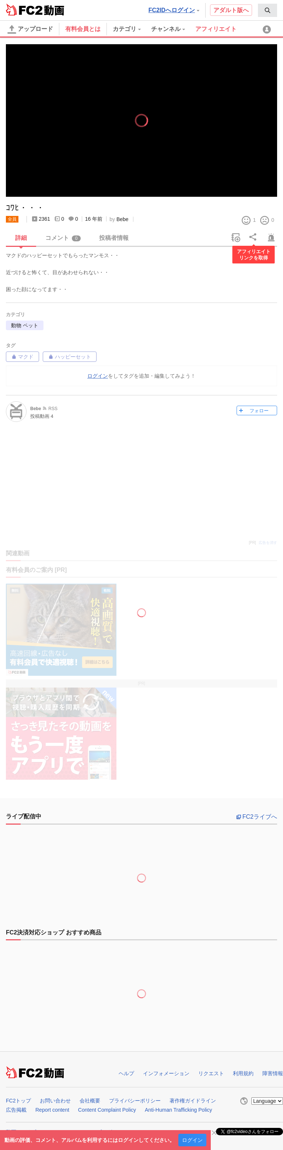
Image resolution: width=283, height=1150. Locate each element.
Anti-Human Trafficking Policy (178, 1110)
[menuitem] (267, 10)
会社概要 (90, 1101)
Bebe (122, 219)
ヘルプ (126, 1073)
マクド (22, 357)
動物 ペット (24, 325)
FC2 (24, 9)
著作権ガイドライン (193, 1101)
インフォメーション (166, 1073)
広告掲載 (16, 1110)
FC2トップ (18, 1101)
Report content (52, 1110)
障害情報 (272, 1073)
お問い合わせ (55, 1101)
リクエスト (211, 1073)
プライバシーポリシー (135, 1101)
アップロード (30, 29)
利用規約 (243, 1073)
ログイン (192, 1140)
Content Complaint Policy (107, 1110)
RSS (52, 408)
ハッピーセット (69, 357)
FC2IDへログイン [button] (174, 10)
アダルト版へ (231, 10)
